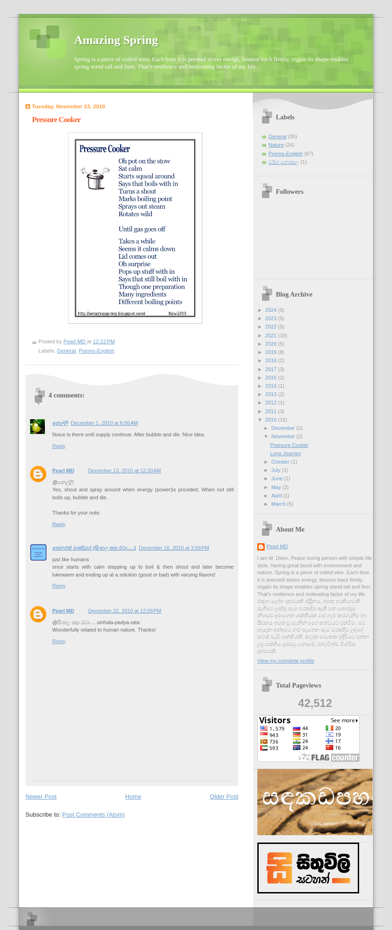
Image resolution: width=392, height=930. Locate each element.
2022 (271, 326)
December (283, 428)
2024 (271, 310)
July (276, 470)
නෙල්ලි (60, 423)
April (277, 495)
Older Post (224, 796)
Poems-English (96, 350)
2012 (271, 402)
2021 (271, 335)
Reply (58, 446)
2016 (271, 377)
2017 (271, 369)
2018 (271, 360)
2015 (271, 386)
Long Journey (285, 453)
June (277, 478)
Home (133, 796)
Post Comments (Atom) (93, 814)
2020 (271, 344)
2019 (271, 352)
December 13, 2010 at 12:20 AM (124, 470)
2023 (271, 318)
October (281, 462)
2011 (271, 411)
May (276, 487)
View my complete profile (285, 660)
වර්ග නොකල (283, 162)
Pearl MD (63, 470)
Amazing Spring (116, 40)
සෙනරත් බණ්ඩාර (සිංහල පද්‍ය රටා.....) (94, 548)
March (279, 504)
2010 (271, 419)
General (66, 350)
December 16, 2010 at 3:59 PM (174, 548)
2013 (271, 394)
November (283, 436)
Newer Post (40, 796)
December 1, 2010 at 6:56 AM (104, 423)
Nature (276, 145)
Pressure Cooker (289, 445)
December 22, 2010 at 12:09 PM (124, 611)
